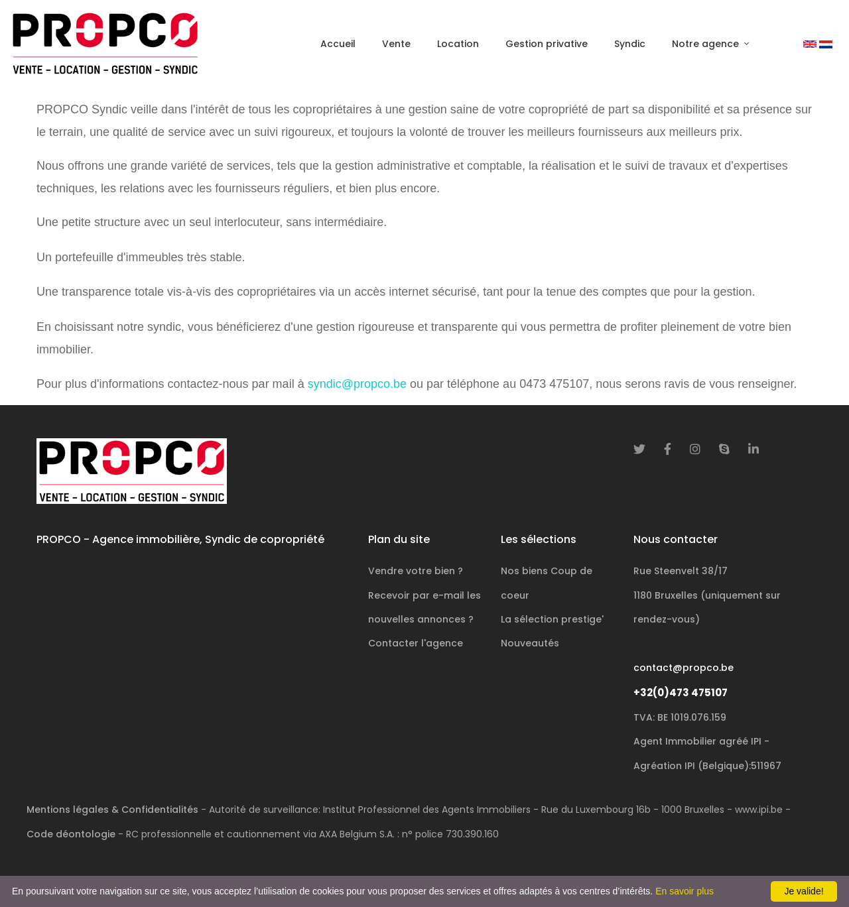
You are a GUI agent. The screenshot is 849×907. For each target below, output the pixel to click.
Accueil (338, 43)
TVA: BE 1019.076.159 (679, 717)
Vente (396, 43)
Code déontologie (71, 834)
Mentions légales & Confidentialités (112, 809)
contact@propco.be (683, 667)
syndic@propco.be (357, 384)
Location (458, 43)
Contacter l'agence (415, 643)
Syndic (629, 43)
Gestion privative (546, 43)
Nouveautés (530, 643)
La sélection (552, 619)
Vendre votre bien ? (415, 570)
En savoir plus (684, 891)
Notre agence (707, 43)
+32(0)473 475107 (680, 692)
